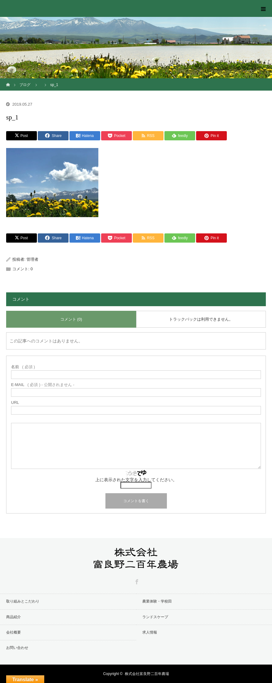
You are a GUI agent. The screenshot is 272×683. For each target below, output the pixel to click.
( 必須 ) (23, 367)
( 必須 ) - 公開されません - (42, 385)
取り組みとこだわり (22, 601)
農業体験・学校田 (157, 601)
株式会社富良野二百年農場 (147, 674)
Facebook (136, 580)
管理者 (32, 259)
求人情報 (149, 632)
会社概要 (13, 632)
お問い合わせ (17, 648)
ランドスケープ (155, 617)
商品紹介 (13, 617)
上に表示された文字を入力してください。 (136, 479)
